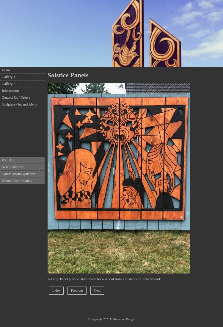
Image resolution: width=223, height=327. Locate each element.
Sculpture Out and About (19, 104)
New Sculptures (13, 167)
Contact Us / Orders (16, 97)
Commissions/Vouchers (18, 174)
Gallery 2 (8, 84)
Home (6, 70)
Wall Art (8, 160)
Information (10, 91)
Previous (77, 290)
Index (56, 290)
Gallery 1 (8, 77)
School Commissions (17, 181)
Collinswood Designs (123, 319)
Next (97, 290)
